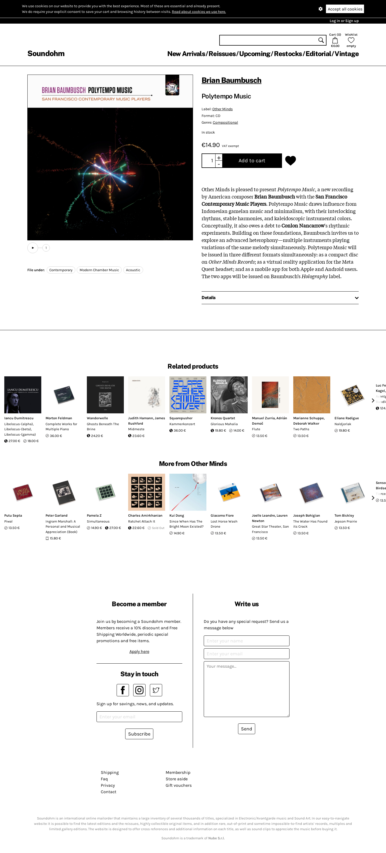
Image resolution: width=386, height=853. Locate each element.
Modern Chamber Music (99, 270)
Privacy (108, 785)
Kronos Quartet (223, 418)
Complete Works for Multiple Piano (61, 426)
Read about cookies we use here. (199, 11)
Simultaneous (98, 521)
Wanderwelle (97, 418)
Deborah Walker (306, 423)
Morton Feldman (59, 418)
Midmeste (136, 429)
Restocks (288, 54)
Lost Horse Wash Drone (224, 524)
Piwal (8, 521)
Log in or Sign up (344, 21)
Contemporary (60, 270)
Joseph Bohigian (306, 515)
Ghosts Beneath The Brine (103, 426)
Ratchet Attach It (141, 521)
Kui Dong (176, 515)
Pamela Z (94, 515)
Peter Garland (57, 515)
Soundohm (45, 53)
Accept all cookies (345, 9)
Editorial (318, 54)
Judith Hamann (140, 418)
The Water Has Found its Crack (310, 524)
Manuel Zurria (263, 418)
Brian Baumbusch (231, 80)
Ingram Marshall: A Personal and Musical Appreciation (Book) (63, 526)
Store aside (177, 778)
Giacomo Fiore (222, 515)
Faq (104, 778)
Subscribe (139, 734)
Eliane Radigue (347, 418)
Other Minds (222, 109)
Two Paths (301, 429)
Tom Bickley (344, 515)
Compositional (225, 122)
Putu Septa (13, 515)
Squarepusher (180, 418)
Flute (256, 429)
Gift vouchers (179, 785)
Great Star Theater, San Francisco (270, 529)
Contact (108, 791)
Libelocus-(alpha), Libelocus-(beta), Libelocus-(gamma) (20, 429)
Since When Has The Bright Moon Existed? (186, 524)
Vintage (347, 54)
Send (246, 729)
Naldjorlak (343, 424)
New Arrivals (186, 54)
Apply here (139, 651)
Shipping (110, 772)
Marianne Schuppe (308, 418)
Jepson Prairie (346, 521)
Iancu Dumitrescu (19, 418)
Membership (178, 772)
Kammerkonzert (182, 424)
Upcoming (254, 54)
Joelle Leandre (263, 515)
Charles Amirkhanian (145, 515)
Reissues (222, 54)
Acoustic (133, 270)
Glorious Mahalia (224, 424)
